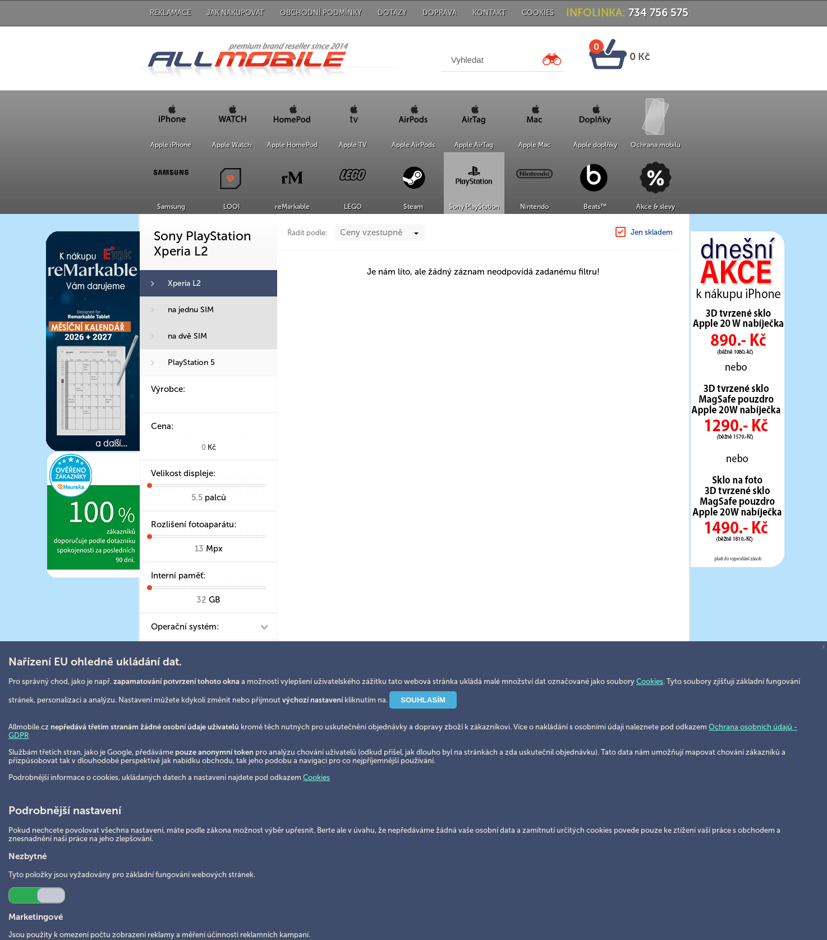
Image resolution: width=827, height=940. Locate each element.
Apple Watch (231, 145)
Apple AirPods (413, 145)
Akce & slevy (655, 207)
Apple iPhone (170, 145)
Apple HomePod (292, 145)
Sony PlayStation (474, 207)
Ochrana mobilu (656, 145)
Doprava (439, 12)
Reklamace (170, 12)
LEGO (353, 207)
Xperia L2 (184, 283)
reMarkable (292, 207)
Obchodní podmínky (321, 12)
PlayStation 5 (191, 362)
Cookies (538, 12)
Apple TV (353, 145)
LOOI (231, 207)
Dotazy (392, 12)
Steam (413, 207)
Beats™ (595, 207)
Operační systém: (185, 627)
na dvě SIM (187, 336)
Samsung (171, 207)
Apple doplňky (595, 145)
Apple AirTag (473, 145)
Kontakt (489, 12)
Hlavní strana (539, 226)
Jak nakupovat (235, 12)
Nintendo (534, 207)
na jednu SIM (191, 309)
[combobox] (379, 255)
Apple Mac (534, 145)
